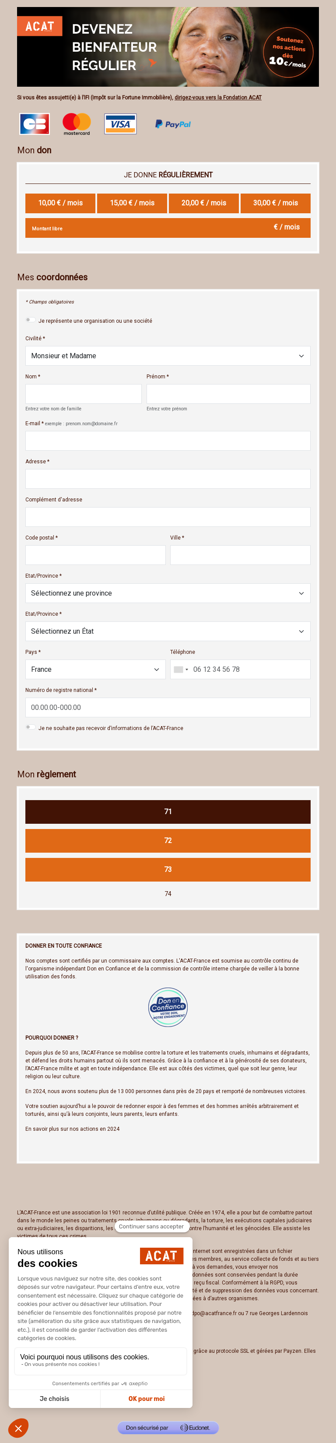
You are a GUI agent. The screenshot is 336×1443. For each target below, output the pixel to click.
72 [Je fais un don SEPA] (168, 840)
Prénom (156, 377)
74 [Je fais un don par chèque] (168, 893)
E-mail (32, 423)
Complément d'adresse (53, 500)
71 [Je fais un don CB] (168, 812)
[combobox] (181, 669)
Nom (31, 377)
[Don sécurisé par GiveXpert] (168, 1427)
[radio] (60, 203)
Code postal (39, 538)
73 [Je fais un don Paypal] (168, 869)
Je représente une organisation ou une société (95, 321)
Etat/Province (41, 576)
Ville (175, 538)
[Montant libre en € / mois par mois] (168, 228)
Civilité (33, 338)
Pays (31, 652)
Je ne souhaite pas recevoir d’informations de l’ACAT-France (110, 728)
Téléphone (182, 652)
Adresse (35, 462)
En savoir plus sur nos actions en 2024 (72, 1129)
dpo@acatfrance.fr (214, 1313)
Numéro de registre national (59, 690)
